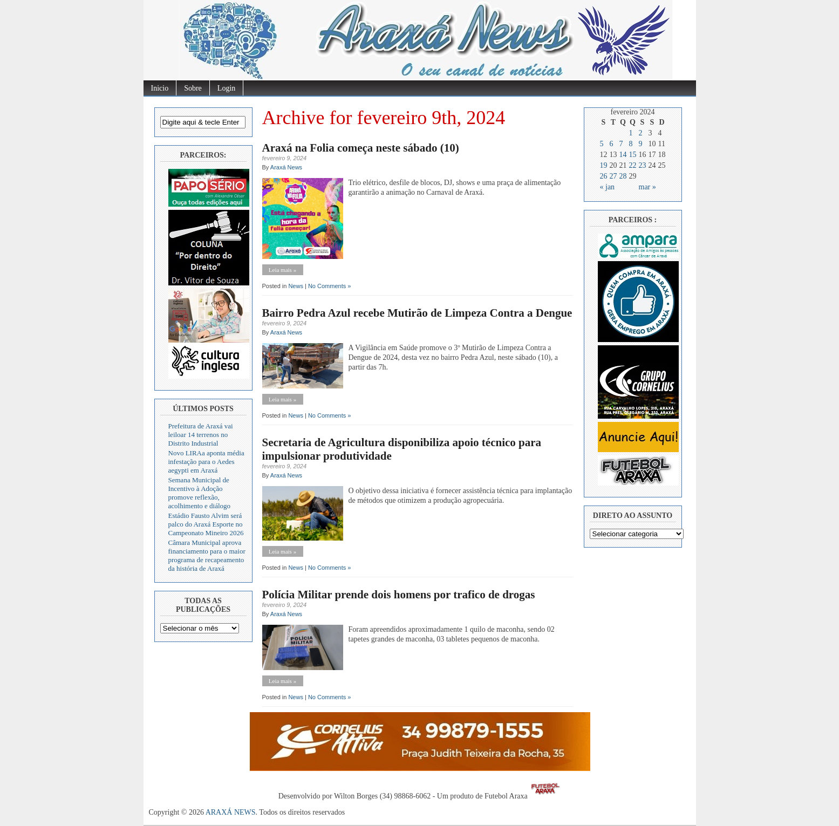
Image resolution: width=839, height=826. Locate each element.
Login (226, 88)
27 (613, 176)
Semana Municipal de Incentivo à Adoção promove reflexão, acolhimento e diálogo (199, 493)
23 (642, 165)
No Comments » (329, 286)
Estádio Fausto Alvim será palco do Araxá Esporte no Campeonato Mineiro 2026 (206, 524)
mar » (647, 187)
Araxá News (286, 167)
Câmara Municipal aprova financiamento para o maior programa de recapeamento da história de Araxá (206, 555)
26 (604, 176)
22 (633, 165)
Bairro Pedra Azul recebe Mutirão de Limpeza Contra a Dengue (417, 312)
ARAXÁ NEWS (231, 812)
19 (604, 165)
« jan (607, 187)
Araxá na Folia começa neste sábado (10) (360, 147)
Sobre (193, 88)
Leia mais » (282, 270)
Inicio (160, 88)
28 (623, 176)
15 (633, 155)
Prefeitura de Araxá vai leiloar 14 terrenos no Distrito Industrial (200, 434)
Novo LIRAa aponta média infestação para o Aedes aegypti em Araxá (206, 461)
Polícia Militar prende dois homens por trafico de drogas (398, 594)
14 (623, 155)
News (295, 286)
